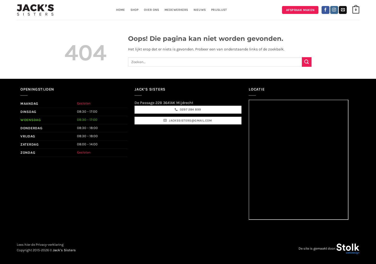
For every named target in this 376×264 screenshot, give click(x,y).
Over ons (151, 10)
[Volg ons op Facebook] (325, 10)
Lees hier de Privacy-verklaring (40, 245)
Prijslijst (219, 10)
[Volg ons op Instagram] (334, 10)
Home (120, 10)
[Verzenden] (306, 62)
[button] (355, 10)
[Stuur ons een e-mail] (343, 10)
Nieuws (200, 10)
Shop (134, 10)
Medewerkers (176, 10)
